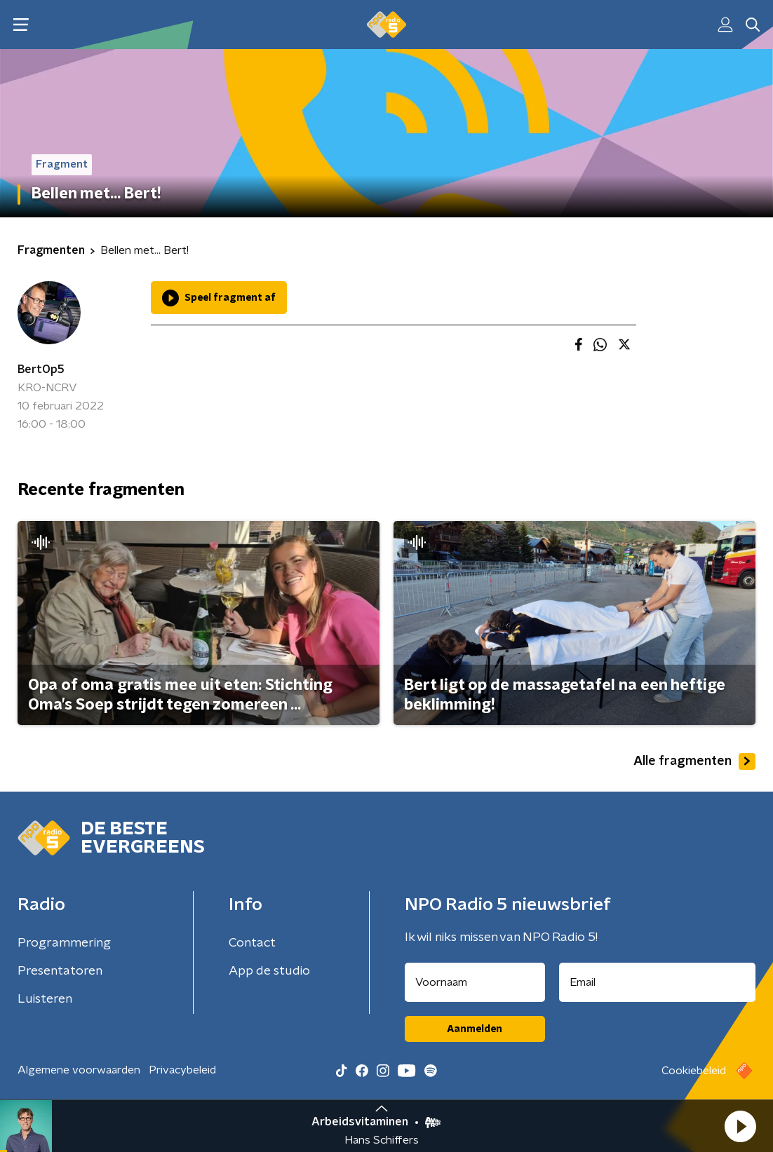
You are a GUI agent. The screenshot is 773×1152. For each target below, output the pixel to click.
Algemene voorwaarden (79, 1070)
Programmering (64, 943)
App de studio (269, 971)
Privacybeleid (182, 1070)
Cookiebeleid (693, 1070)
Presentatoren (60, 971)
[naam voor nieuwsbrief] (475, 982)
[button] (740, 1126)
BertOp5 (41, 369)
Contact (252, 943)
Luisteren (45, 999)
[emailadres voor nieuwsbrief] (657, 982)
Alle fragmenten (694, 761)
